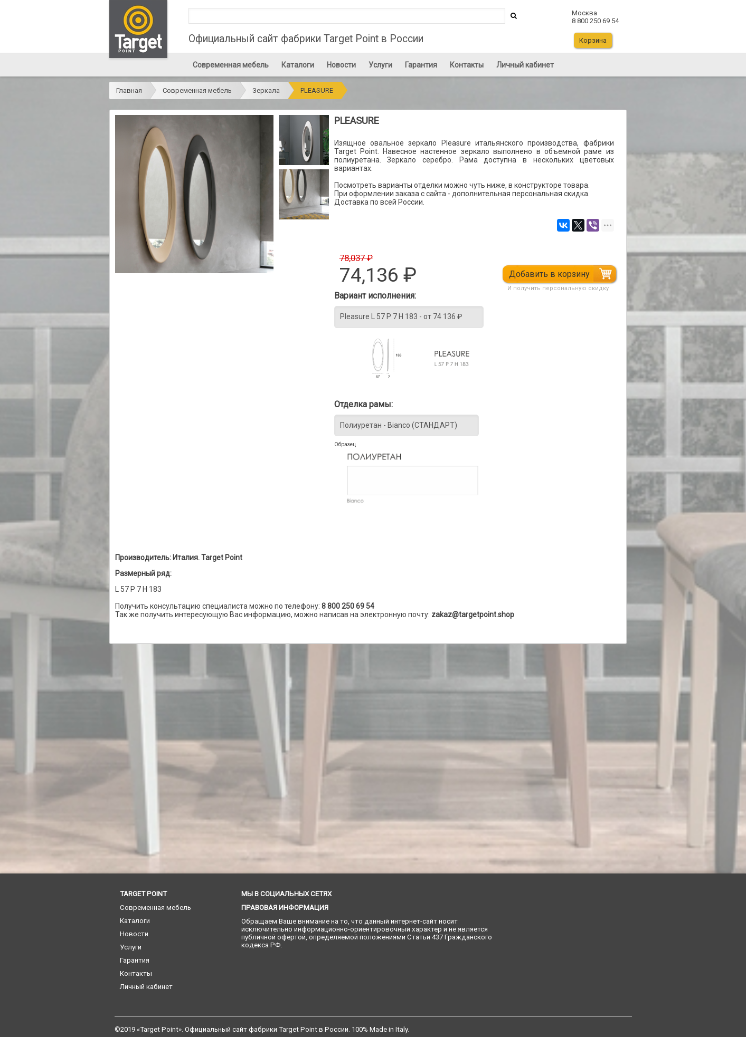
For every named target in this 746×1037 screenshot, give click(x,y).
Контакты (467, 65)
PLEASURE (316, 90)
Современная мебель (231, 65)
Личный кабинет (525, 65)
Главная (129, 90)
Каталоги (297, 65)
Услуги (380, 65)
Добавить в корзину (550, 274)
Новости (341, 65)
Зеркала (266, 90)
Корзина (593, 40)
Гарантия (421, 65)
